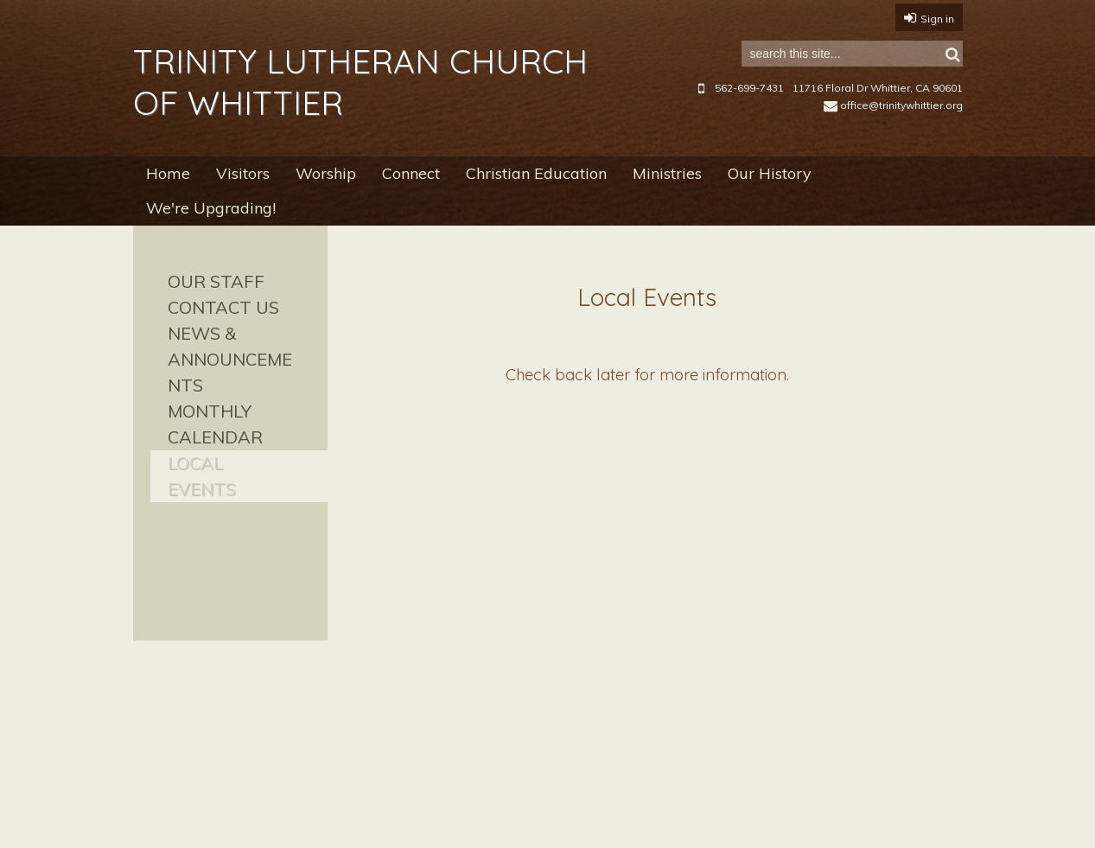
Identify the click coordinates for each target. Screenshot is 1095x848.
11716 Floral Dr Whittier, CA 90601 (878, 87)
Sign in (937, 18)
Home (168, 173)
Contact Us (223, 307)
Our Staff (216, 281)
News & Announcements (230, 359)
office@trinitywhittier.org (893, 105)
